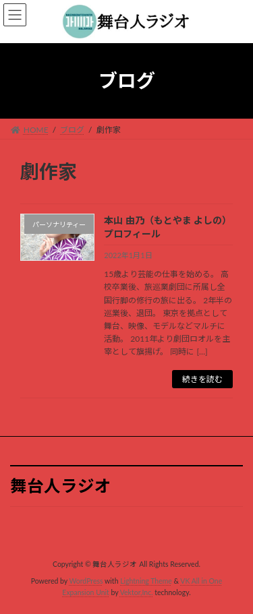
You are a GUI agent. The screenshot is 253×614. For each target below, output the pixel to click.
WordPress (86, 581)
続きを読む (202, 379)
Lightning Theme (146, 581)
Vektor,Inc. (136, 593)
